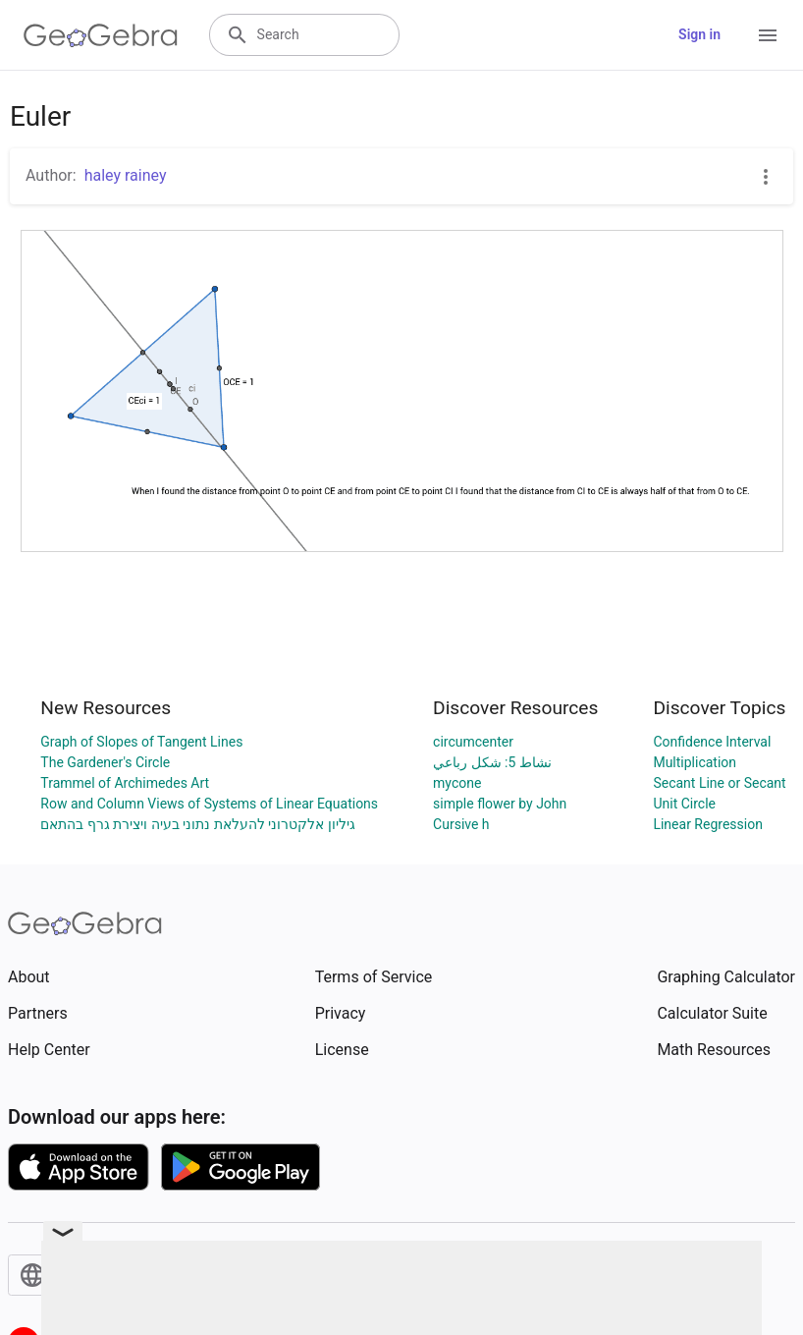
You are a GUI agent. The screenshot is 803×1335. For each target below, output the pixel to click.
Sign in (699, 34)
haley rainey (125, 175)
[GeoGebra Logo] (101, 35)
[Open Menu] (767, 35)
